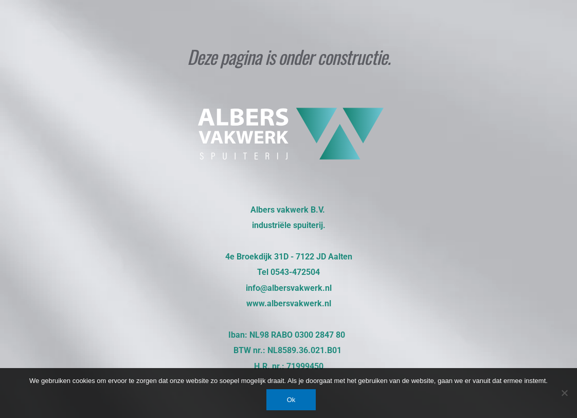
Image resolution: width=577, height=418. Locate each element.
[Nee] (564, 393)
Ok (291, 400)
